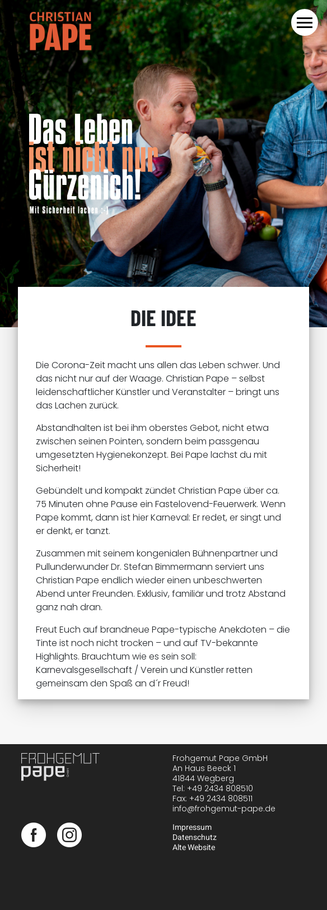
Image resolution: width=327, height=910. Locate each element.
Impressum (192, 827)
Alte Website (193, 847)
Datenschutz (194, 837)
